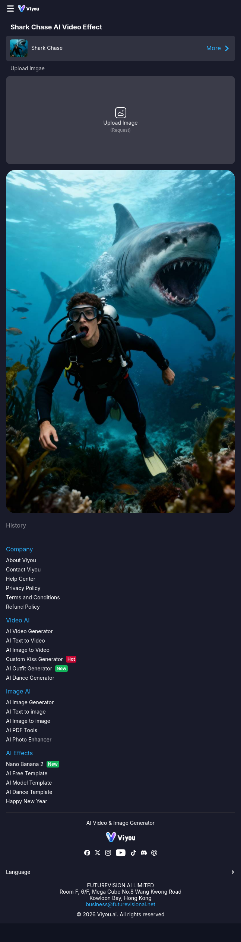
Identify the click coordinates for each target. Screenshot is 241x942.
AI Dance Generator (30, 678)
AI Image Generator (30, 702)
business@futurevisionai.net (120, 904)
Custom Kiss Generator (41, 659)
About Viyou (21, 560)
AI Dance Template (29, 792)
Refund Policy (23, 606)
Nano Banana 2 (32, 764)
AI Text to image (26, 711)
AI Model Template (29, 782)
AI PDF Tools (21, 730)
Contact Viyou (23, 569)
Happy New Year (26, 801)
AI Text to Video (25, 640)
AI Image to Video (28, 650)
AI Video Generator (29, 631)
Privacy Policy (23, 588)
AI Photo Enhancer (28, 739)
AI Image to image (28, 721)
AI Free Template (26, 773)
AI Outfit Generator (37, 668)
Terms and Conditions (33, 597)
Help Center (20, 579)
